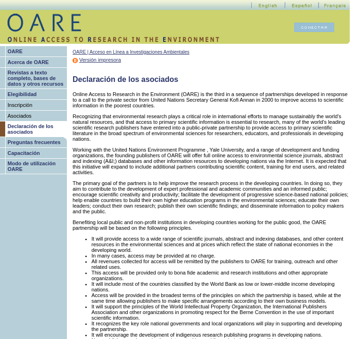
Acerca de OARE (28, 62)
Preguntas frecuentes (34, 142)
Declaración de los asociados (30, 129)
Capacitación (24, 153)
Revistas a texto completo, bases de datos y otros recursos (36, 78)
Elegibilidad (22, 94)
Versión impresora (100, 60)
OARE (15, 51)
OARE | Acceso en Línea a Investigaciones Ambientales (131, 52)
